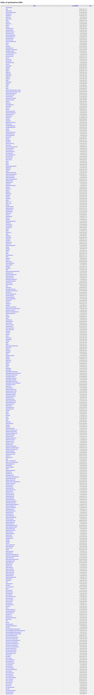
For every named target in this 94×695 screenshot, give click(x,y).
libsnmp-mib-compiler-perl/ (11, 274)
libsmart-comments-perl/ (10, 245)
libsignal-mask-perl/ (10, 206)
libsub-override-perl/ (10, 569)
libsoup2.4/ (8, 332)
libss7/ (7, 416)
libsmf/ (7, 251)
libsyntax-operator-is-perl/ (11, 653)
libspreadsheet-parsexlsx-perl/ (11, 374)
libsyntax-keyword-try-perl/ (11, 648)
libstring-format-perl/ (10, 497)
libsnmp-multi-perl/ (9, 276)
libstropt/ (7, 543)
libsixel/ (7, 229)
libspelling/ (8, 352)
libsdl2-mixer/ (8, 75)
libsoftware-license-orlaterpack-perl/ (13, 308)
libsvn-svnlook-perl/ (10, 599)
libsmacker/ (8, 240)
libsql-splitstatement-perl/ (11, 402)
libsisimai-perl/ (9, 227)
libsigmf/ (7, 204)
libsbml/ (7, 25)
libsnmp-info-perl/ (9, 272)
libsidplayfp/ (8, 198)
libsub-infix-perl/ (9, 564)
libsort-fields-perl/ (9, 321)
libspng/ (7, 366)
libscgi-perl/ (8, 46)
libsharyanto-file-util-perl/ (11, 172)
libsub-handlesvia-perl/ (10, 560)
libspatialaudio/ (9, 339)
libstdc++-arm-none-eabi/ (11, 460)
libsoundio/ (8, 331)
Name (34, 5)
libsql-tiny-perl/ (9, 405)
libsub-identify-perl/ (10, 562)
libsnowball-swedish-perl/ (11, 280)
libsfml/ (7, 164)
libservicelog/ (8, 145)
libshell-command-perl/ (10, 177)
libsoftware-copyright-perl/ (11, 306)
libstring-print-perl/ (9, 514)
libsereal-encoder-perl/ (10, 135)
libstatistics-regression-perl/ (11, 446)
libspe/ (7, 342)
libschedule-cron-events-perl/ (11, 49)
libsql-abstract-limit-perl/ (10, 394)
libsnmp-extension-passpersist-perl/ (12, 271)
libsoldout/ (8, 316)
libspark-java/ (8, 337)
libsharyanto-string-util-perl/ (11, 174)
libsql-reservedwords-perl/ (11, 400)
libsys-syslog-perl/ (9, 680)
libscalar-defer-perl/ (9, 28)
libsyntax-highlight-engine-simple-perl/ (13, 632)
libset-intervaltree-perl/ (10, 151)
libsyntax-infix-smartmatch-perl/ (12, 637)
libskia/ (7, 230)
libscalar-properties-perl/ (10, 34)
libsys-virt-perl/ (9, 683)
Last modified (75, 5)
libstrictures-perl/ (9, 473)
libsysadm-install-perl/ (10, 687)
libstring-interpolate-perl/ (11, 505)
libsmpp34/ (8, 258)
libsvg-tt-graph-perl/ (10, 586)
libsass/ (7, 20)
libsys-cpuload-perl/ (9, 661)
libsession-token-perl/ (10, 148)
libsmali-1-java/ (9, 242)
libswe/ (7, 607)
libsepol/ (7, 128)
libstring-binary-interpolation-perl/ (12, 476)
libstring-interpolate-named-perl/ (12, 504)
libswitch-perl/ (8, 619)
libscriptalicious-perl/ (10, 62)
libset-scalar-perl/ (9, 157)
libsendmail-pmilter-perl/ (10, 127)
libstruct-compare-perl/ (10, 544)
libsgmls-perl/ (8, 167)
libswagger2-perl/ (9, 603)
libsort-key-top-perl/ (10, 324)
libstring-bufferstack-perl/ (11, 478)
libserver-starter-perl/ (10, 143)
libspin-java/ (8, 361)
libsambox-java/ (9, 13)
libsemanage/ (8, 120)
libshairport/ (8, 169)
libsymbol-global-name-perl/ (11, 625)
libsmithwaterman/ (9, 255)
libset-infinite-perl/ (9, 149)
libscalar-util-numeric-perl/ (11, 41)
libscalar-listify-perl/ (10, 33)
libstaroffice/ (8, 421)
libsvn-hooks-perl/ (9, 593)
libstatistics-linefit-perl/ (10, 434)
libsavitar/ (8, 22)
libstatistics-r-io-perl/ (10, 442)
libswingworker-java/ (10, 612)
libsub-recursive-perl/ (10, 572)
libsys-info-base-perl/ (10, 667)
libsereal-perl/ (8, 136)
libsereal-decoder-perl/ (10, 133)
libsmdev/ (8, 250)
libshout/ (7, 190)
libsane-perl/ (8, 17)
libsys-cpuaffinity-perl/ (10, 659)
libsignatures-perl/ (9, 211)
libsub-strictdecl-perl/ (10, 573)
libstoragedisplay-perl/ (10, 463)
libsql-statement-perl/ (10, 403)
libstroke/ (7, 539)
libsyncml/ (8, 627)
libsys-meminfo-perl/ (10, 672)
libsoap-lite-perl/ (9, 282)
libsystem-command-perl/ (11, 690)
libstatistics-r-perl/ (9, 444)
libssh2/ (7, 418)
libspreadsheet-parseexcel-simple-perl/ (13, 373)
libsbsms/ (7, 26)
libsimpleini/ (8, 222)
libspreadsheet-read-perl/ (10, 376)
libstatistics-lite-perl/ (10, 436)
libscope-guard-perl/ (10, 54)
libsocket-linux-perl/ (10, 295)
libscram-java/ (8, 59)
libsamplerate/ (8, 15)
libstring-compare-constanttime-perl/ (13, 481)
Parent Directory (9, 7)
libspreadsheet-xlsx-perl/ (10, 384)
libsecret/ (7, 109)
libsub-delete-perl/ (9, 552)
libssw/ (7, 420)
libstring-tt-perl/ (9, 535)
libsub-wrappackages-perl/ (11, 577)
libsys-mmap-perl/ (9, 674)
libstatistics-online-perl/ (10, 439)
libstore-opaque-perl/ (10, 467)
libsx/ (7, 620)
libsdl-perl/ (8, 67)
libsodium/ (8, 305)
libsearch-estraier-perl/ (10, 94)
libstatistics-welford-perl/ (11, 452)
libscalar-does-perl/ (9, 30)
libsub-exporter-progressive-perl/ (12, 559)
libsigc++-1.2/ (8, 201)
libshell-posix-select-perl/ (11, 185)
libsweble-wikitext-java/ (10, 611)
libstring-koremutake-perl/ (11, 507)
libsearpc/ (8, 101)
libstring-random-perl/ (10, 515)
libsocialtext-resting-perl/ (11, 289)
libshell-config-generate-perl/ (11, 179)
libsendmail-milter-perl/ (10, 125)
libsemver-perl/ (9, 123)
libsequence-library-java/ (10, 132)
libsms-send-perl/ (9, 264)
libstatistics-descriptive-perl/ (11, 431)
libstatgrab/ (8, 426)
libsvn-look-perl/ (9, 594)
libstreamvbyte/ (9, 471)
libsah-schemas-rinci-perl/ (11, 12)
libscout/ (7, 57)
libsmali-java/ (8, 243)
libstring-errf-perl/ (9, 491)
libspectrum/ (8, 350)
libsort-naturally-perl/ (10, 327)
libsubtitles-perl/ (9, 578)
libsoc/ (7, 285)
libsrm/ (7, 412)
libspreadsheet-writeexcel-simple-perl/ (13, 382)
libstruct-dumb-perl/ (10, 546)
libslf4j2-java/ (8, 237)
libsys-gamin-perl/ (9, 664)
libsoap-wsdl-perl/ (9, 284)
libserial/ (7, 138)
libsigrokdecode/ (9, 216)
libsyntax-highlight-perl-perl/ (11, 635)
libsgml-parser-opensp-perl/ (11, 166)
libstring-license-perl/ (10, 509)
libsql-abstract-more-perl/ (11, 395)
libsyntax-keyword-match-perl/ (12, 645)
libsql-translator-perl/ (10, 408)
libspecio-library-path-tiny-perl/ (12, 345)
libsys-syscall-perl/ (9, 679)
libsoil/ (7, 314)
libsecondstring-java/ (10, 104)
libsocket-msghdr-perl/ (10, 297)
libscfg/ (7, 44)
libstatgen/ (8, 425)
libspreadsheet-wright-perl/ (11, 379)
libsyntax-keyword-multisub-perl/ (12, 646)
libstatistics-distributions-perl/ (11, 433)
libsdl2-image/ (8, 73)
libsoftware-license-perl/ (10, 310)
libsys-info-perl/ (9, 671)
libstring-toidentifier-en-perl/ (11, 526)
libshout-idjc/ (8, 188)
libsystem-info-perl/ (9, 692)
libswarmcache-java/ (10, 604)
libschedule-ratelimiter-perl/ (11, 52)
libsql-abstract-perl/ (9, 397)
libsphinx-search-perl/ (10, 355)
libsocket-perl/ (8, 300)
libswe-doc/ (8, 606)
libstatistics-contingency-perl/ (11, 429)
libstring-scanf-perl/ (9, 518)
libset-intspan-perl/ (9, 153)
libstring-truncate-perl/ (10, 533)
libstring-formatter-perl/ (10, 499)
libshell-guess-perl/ (9, 180)
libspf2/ (7, 353)
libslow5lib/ (8, 238)
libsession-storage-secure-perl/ (12, 146)
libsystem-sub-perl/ (9, 693)
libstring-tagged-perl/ (10, 523)
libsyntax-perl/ (8, 654)
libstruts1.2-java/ (9, 548)
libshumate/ (8, 195)
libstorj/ (7, 468)
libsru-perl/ (8, 415)
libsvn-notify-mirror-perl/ (11, 596)
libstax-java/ (8, 455)
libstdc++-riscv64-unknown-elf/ (12, 462)
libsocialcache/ (9, 287)
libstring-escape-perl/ (10, 492)
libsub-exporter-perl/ (10, 557)
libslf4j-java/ (8, 235)
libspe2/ (7, 344)
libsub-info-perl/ (9, 565)
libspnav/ (7, 365)
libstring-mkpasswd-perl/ (10, 510)
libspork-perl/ (8, 369)
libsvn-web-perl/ (9, 601)
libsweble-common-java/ (10, 609)
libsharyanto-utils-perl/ (10, 175)
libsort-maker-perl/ (9, 326)
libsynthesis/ (8, 656)
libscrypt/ (7, 64)
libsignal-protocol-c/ (10, 208)
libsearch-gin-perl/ (9, 96)
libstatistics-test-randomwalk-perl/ (12, 447)
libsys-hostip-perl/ (9, 666)
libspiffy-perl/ (8, 360)
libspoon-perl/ (8, 368)
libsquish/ (8, 410)
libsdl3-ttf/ (8, 83)
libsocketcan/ (8, 303)
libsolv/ (7, 318)
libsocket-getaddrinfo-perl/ (11, 293)
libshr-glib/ (8, 191)
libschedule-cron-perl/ (10, 51)
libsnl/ (7, 269)
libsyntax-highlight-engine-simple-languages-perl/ (15, 630)
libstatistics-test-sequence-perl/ (12, 449)
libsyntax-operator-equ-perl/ (11, 649)
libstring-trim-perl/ (9, 531)
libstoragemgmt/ (9, 465)
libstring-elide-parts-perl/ (10, 489)
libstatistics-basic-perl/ (10, 428)
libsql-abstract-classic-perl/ (11, 392)
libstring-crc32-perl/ (10, 484)
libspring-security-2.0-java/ (11, 389)
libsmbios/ (8, 248)
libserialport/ (8, 141)
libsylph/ (7, 622)
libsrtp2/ (7, 413)
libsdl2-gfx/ (8, 72)
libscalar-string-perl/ (10, 38)
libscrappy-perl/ (9, 60)
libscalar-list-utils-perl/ (10, 31)
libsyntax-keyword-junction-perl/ (12, 643)
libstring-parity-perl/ (10, 512)
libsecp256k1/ (8, 106)
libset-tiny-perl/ (9, 159)
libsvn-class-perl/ (9, 590)
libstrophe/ (8, 541)
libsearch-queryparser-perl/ (11, 98)
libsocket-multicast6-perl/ (11, 298)
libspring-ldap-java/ (9, 387)
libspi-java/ (8, 358)
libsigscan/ (8, 217)
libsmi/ (7, 253)
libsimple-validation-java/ (11, 221)
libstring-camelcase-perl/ (10, 480)
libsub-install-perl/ (9, 567)
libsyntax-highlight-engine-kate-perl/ (13, 628)
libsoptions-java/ (9, 319)
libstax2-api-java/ (9, 457)
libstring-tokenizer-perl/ (10, 528)
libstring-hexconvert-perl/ (11, 502)
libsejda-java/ (8, 117)
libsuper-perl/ (8, 580)
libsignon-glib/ (8, 213)
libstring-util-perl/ (9, 536)
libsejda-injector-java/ (10, 114)
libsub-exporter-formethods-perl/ (12, 554)
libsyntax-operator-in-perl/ (11, 651)
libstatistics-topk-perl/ (10, 450)
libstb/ (7, 458)
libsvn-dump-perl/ (9, 591)
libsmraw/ (8, 259)
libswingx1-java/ (9, 615)
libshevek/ (8, 187)
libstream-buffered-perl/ (10, 470)
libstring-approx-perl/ (10, 475)
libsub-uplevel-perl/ (9, 575)
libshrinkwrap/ (8, 193)
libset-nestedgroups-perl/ (10, 154)
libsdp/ (7, 86)
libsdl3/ (7, 85)
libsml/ (7, 256)
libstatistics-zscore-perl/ (10, 454)
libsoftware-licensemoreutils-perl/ (12, 311)
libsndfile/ (8, 266)
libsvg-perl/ (8, 585)
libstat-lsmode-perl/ (9, 423)
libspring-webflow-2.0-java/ (11, 391)
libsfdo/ (7, 162)
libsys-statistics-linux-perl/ (11, 677)
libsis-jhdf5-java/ (9, 225)
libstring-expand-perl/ (10, 494)
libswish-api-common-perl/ (11, 617)
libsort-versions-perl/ (10, 329)
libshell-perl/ (8, 183)
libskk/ (7, 234)
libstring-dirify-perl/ (10, 488)
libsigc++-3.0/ (8, 203)
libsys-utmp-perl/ (9, 682)
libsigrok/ (7, 214)
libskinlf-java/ (8, 232)
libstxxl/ (7, 549)
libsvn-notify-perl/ (9, 598)
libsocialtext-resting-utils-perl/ (12, 290)
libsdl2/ (7, 80)
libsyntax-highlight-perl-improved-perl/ (13, 633)
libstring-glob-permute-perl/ (11, 501)
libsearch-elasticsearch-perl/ (11, 93)
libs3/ (7, 9)
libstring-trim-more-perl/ (10, 530)
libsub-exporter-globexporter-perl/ (12, 556)
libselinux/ (8, 119)
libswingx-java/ (9, 614)
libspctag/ (8, 340)
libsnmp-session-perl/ (10, 277)
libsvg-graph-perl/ (9, 583)
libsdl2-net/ (8, 77)
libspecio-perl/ (8, 347)
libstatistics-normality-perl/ (11, 437)
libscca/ (7, 43)
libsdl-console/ (8, 65)
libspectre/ (8, 348)
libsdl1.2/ (7, 70)
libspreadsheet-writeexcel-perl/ (12, 381)
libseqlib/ (7, 130)
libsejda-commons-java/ (10, 111)
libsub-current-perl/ (9, 551)
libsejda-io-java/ (9, 115)
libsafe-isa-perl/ (9, 10)
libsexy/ (7, 161)
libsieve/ (7, 200)
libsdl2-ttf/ (8, 78)
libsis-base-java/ (9, 224)
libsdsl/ (7, 88)
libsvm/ (7, 588)
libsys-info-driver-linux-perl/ (11, 669)
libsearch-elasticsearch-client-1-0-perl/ (13, 90)
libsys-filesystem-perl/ (10, 662)
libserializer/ (8, 140)
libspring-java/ (8, 386)
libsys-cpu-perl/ (9, 658)
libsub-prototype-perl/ (10, 570)
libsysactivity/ (8, 685)
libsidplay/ (8, 196)
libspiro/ (7, 363)
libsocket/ (8, 302)
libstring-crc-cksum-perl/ (10, 483)
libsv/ (7, 581)
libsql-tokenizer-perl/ (10, 407)
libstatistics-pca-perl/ (10, 441)
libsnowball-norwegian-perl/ (11, 279)
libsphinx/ (8, 357)
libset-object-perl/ (9, 156)
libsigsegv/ (8, 219)
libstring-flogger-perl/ (10, 496)
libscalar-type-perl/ (9, 39)
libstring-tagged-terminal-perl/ (12, 525)
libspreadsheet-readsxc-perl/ (11, 378)
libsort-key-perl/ (9, 323)
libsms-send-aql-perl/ (10, 263)
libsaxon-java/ (8, 23)
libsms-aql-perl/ (9, 261)
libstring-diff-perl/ (9, 486)
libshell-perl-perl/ (9, 182)
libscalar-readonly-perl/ (10, 36)
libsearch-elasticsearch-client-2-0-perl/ (13, 91)
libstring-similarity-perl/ (10, 522)
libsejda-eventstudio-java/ (11, 112)
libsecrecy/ (8, 107)
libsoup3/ (7, 334)
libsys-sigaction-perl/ (10, 675)
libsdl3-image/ (8, 81)
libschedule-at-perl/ (9, 47)
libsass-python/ (9, 18)
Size (90, 5)
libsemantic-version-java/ (11, 122)
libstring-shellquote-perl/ (10, 520)
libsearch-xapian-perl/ (10, 99)
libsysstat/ (8, 688)
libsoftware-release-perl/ (10, 313)
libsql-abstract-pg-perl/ (10, 399)
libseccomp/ (8, 102)
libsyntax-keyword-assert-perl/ (12, 638)
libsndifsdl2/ (8, 268)
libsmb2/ (7, 246)
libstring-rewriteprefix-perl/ (11, 517)
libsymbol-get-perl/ (9, 624)
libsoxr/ (7, 336)
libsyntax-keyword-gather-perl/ (12, 641)
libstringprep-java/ (9, 538)
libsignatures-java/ (9, 209)
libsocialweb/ (8, 292)
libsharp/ (7, 170)
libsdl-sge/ (8, 68)
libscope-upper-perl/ (10, 56)
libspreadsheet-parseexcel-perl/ (12, 371)
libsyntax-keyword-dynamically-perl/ (13, 640)
